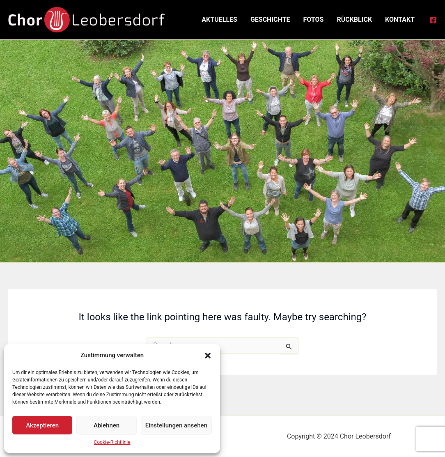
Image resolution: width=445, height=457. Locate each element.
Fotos (313, 19)
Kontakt (400, 19)
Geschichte (270, 19)
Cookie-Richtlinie (112, 442)
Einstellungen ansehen (176, 425)
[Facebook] (433, 20)
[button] (208, 355)
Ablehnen (106, 425)
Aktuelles (219, 19)
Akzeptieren (42, 425)
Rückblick (354, 19)
